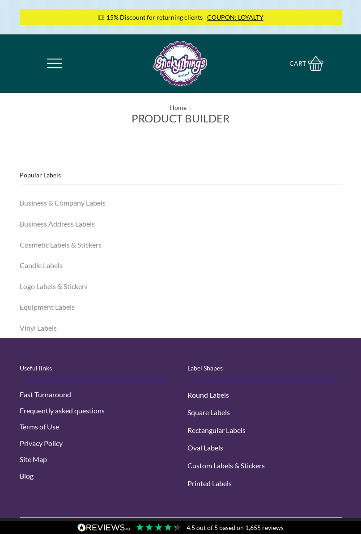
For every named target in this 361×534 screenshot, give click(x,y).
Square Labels (208, 412)
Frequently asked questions (62, 411)
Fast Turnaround (45, 394)
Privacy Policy (41, 443)
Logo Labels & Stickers (54, 286)
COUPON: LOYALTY (235, 17)
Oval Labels (205, 448)
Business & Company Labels (63, 202)
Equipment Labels (47, 307)
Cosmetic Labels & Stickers (61, 244)
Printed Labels (209, 483)
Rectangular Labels (216, 430)
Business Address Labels (57, 223)
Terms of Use (39, 427)
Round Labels (208, 395)
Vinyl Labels (38, 328)
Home (178, 107)
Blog (27, 476)
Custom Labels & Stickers (226, 466)
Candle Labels (41, 265)
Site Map (33, 459)
